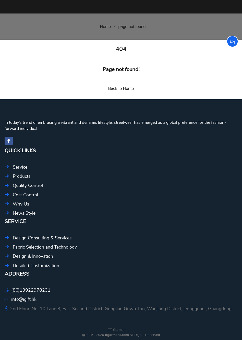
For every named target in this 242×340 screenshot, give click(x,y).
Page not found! (121, 69)
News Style (24, 213)
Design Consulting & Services (42, 238)
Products (21, 176)
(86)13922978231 (31, 290)
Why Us (21, 204)
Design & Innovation (33, 256)
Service (20, 167)
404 (121, 49)
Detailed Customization (36, 266)
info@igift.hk (24, 299)
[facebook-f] (9, 141)
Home (103, 26)
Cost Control (25, 195)
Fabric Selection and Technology (45, 247)
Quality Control (28, 185)
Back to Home (121, 88)
